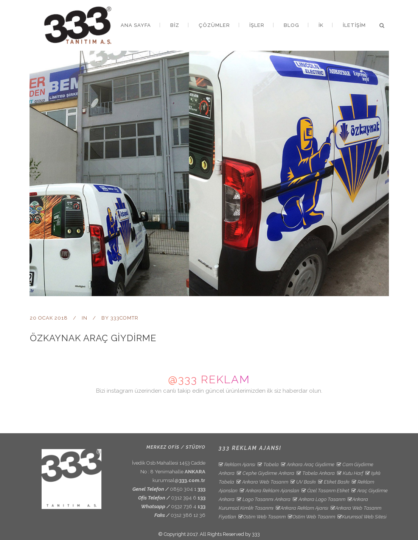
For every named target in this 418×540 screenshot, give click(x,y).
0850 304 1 (187, 489)
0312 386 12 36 (188, 515)
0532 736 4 (188, 506)
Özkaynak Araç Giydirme (93, 337)
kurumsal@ (178, 480)
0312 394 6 (188, 498)
